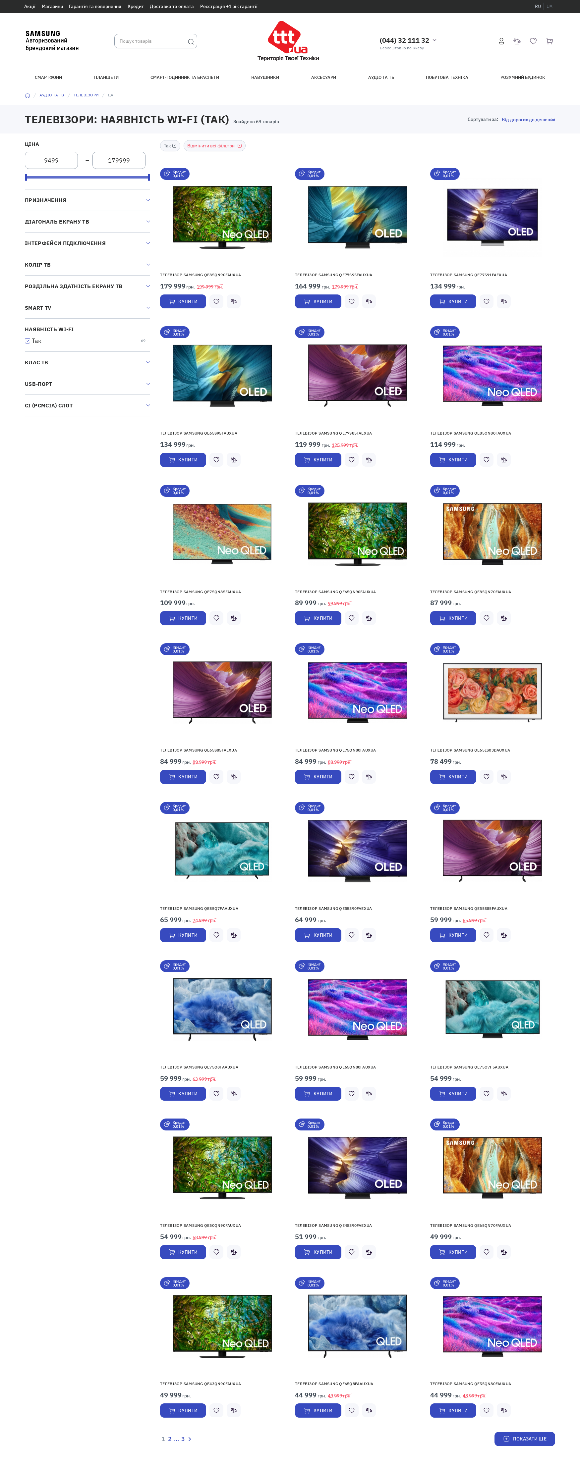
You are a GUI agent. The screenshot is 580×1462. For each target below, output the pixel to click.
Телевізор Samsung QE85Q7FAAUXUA (199, 908)
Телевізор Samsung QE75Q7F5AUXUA (469, 1067)
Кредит (136, 6)
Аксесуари (323, 77)
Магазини (52, 6)
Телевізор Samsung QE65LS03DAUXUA (470, 750)
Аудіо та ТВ (51, 95)
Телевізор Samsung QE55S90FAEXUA (333, 908)
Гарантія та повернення (95, 6)
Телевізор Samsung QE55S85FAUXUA (468, 908)
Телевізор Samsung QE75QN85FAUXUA (200, 591)
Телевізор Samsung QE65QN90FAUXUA (335, 591)
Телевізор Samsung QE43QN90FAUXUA (200, 1384)
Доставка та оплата (172, 6)
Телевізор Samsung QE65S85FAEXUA (198, 750)
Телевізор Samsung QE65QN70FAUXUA (470, 1225)
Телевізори (86, 95)
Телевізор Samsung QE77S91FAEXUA (468, 274)
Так (36, 340)
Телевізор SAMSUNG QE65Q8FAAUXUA (334, 1384)
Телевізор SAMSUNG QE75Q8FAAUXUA (199, 1067)
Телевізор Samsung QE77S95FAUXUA (333, 274)
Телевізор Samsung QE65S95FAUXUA (198, 433)
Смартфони (48, 77)
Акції (29, 6)
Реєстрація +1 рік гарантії (229, 6)
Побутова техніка (447, 77)
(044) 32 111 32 (404, 40)
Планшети (106, 77)
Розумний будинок (522, 77)
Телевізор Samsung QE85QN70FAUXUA (470, 591)
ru (538, 6)
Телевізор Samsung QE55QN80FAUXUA (470, 1384)
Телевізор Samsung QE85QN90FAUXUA (200, 274)
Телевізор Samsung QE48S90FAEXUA (333, 1225)
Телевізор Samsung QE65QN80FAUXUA (335, 1067)
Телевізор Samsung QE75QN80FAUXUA (335, 750)
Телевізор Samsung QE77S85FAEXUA (333, 433)
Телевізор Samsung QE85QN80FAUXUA (470, 433)
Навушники (265, 77)
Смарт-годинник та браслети (184, 77)
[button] (222, 217)
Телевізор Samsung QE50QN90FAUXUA (200, 1225)
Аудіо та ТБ (381, 77)
